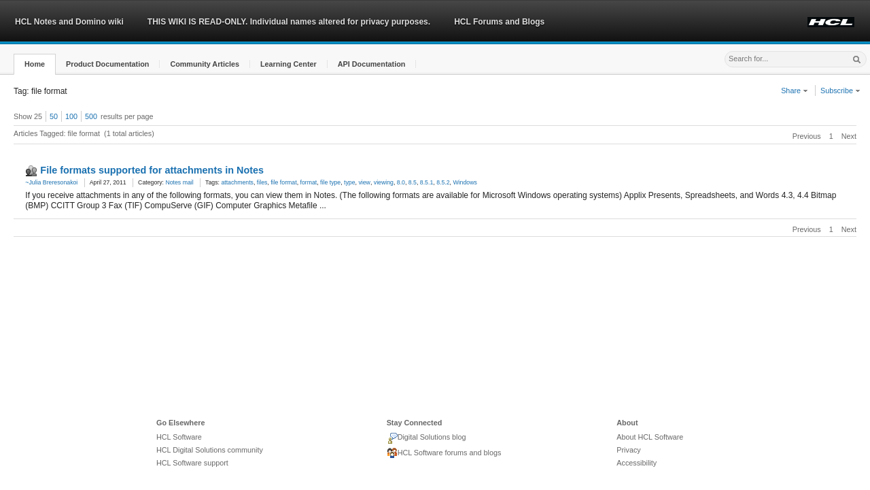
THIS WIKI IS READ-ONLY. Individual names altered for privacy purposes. (288, 22)
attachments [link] (237, 182)
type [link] (349, 182)
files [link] (262, 182)
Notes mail (179, 182)
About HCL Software (649, 437)
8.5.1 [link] (426, 182)
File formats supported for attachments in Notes (152, 170)
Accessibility (636, 463)
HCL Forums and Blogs (499, 22)
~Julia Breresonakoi (51, 182)
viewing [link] (384, 182)
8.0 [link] (401, 182)
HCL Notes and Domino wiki (69, 22)
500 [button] (91, 116)
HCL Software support (192, 463)
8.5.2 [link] (442, 182)
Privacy (628, 450)
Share (794, 90)
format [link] (308, 182)
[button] (35, 64)
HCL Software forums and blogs (444, 453)
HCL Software (179, 437)
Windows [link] (464, 182)
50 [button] (54, 116)
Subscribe (840, 90)
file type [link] (330, 182)
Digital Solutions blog (426, 438)
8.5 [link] (412, 182)
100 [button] (71, 116)
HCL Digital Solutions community (209, 450)
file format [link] (283, 182)
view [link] (364, 182)
